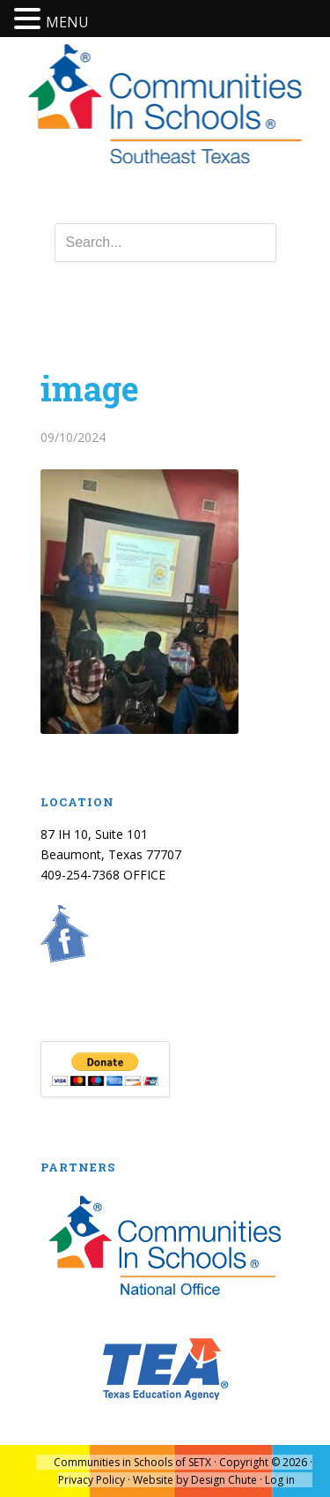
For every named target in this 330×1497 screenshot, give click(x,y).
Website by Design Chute (195, 1479)
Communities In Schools (165, 105)
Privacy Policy (91, 1479)
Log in (280, 1479)
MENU (67, 22)
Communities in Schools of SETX (132, 1462)
